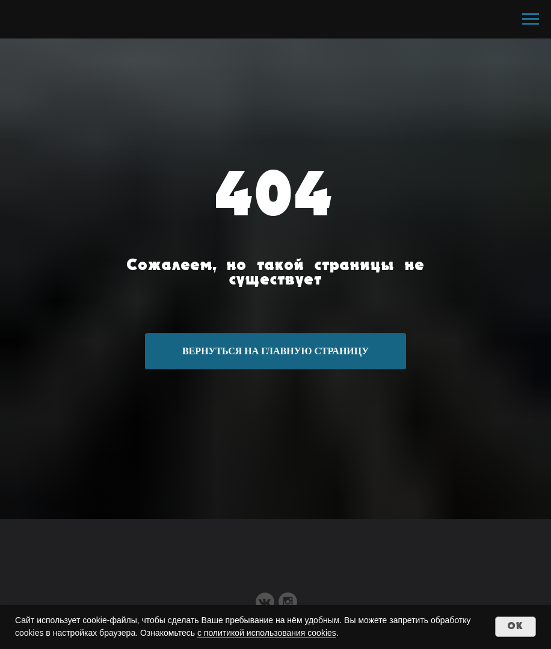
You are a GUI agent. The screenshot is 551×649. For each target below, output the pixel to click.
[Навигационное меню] (530, 19)
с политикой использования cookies (266, 633)
